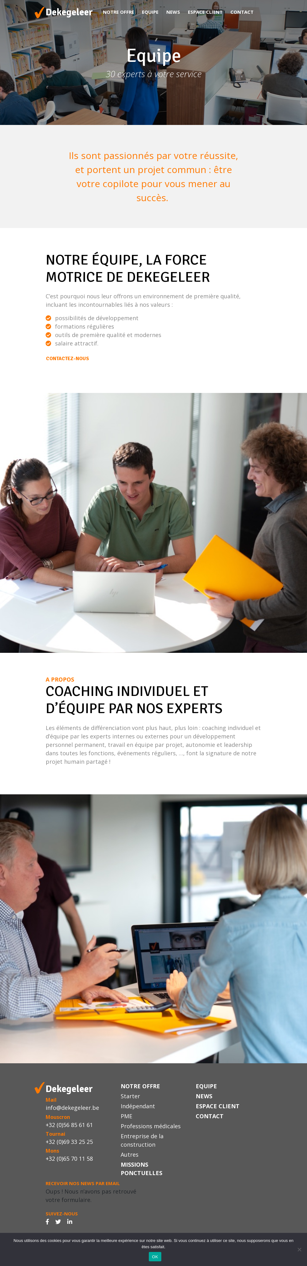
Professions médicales (151, 1126)
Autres (129, 1154)
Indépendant (138, 1106)
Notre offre (118, 12)
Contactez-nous (67, 358)
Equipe (150, 12)
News (173, 12)
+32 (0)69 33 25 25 (69, 1141)
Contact (242, 12)
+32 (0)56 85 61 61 (69, 1125)
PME (126, 1116)
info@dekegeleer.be (72, 1107)
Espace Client (205, 12)
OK (155, 1256)
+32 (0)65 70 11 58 (69, 1158)
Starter (130, 1096)
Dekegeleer (69, 12)
